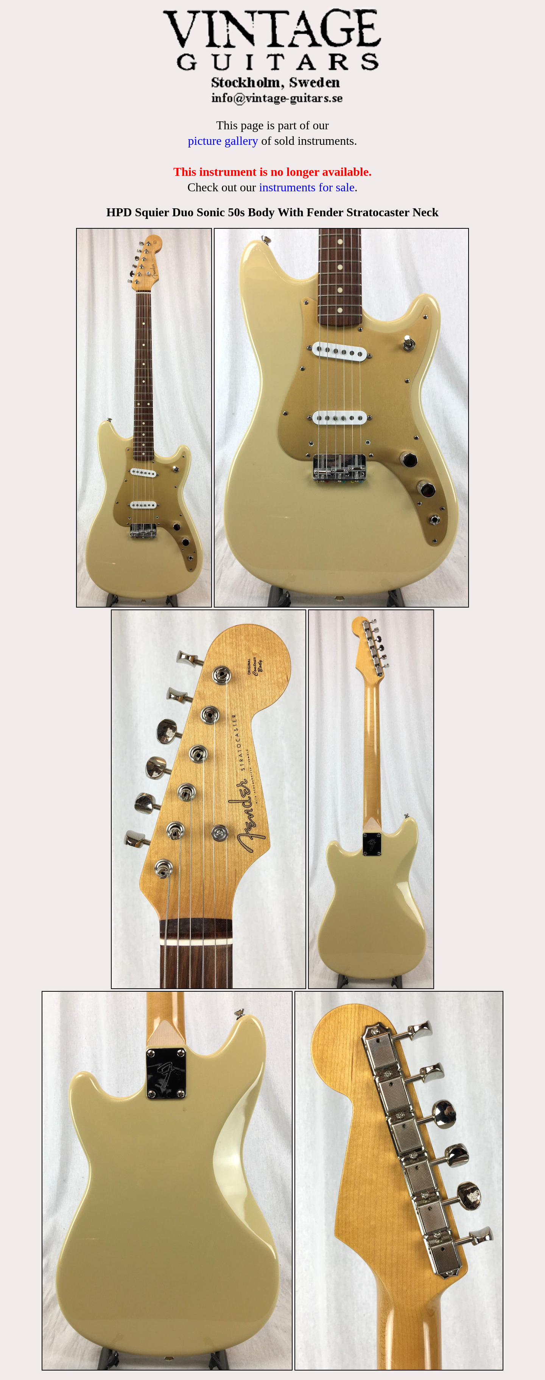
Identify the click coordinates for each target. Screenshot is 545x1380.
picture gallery (223, 140)
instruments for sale (306, 187)
